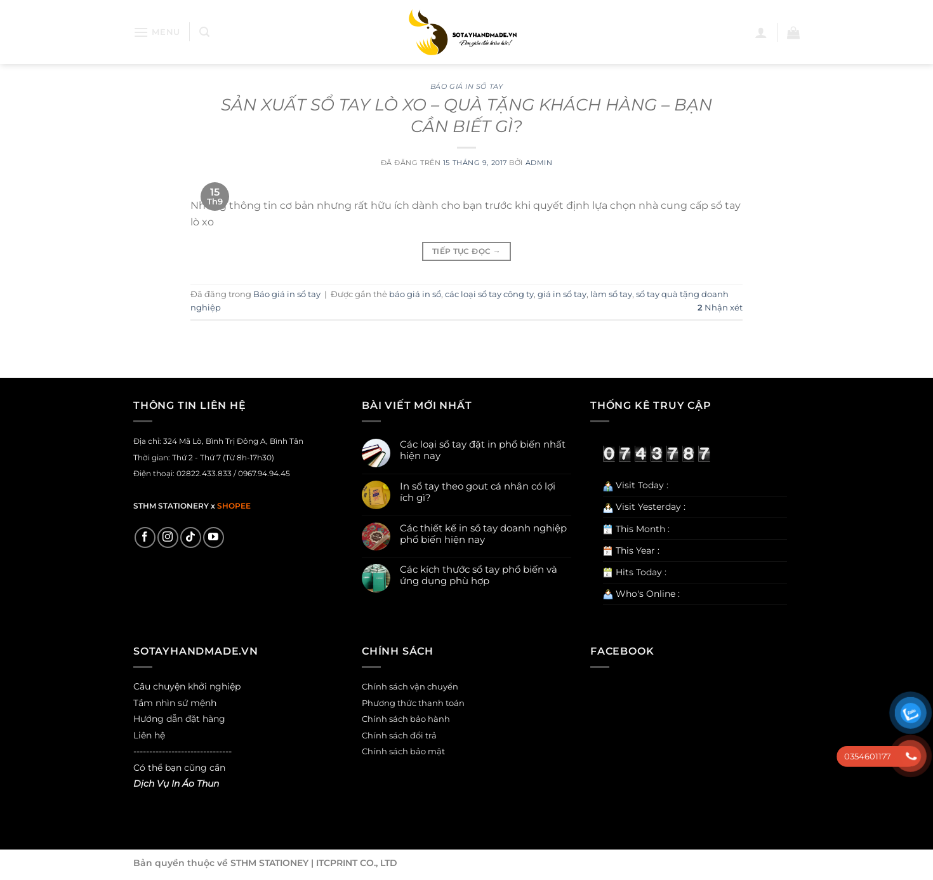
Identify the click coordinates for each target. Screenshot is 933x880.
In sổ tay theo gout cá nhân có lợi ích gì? (477, 492)
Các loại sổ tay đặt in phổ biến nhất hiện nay (483, 450)
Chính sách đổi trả (399, 735)
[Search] (204, 32)
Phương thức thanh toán (413, 703)
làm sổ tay (611, 294)
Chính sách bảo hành (406, 719)
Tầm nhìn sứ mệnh (174, 703)
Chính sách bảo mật (403, 751)
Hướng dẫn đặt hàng (179, 719)
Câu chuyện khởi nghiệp (187, 686)
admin (539, 162)
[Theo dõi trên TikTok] (190, 537)
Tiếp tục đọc (466, 251)
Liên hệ (149, 735)
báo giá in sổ (415, 294)
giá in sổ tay (562, 294)
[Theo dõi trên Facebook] (145, 537)
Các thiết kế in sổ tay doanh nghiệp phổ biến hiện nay (483, 534)
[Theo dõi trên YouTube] (213, 537)
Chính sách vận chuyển (410, 686)
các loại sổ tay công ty (489, 294)
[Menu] (156, 32)
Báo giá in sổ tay (466, 86)
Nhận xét (720, 307)
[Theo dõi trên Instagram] (167, 537)
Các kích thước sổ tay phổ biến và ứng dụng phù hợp (478, 575)
